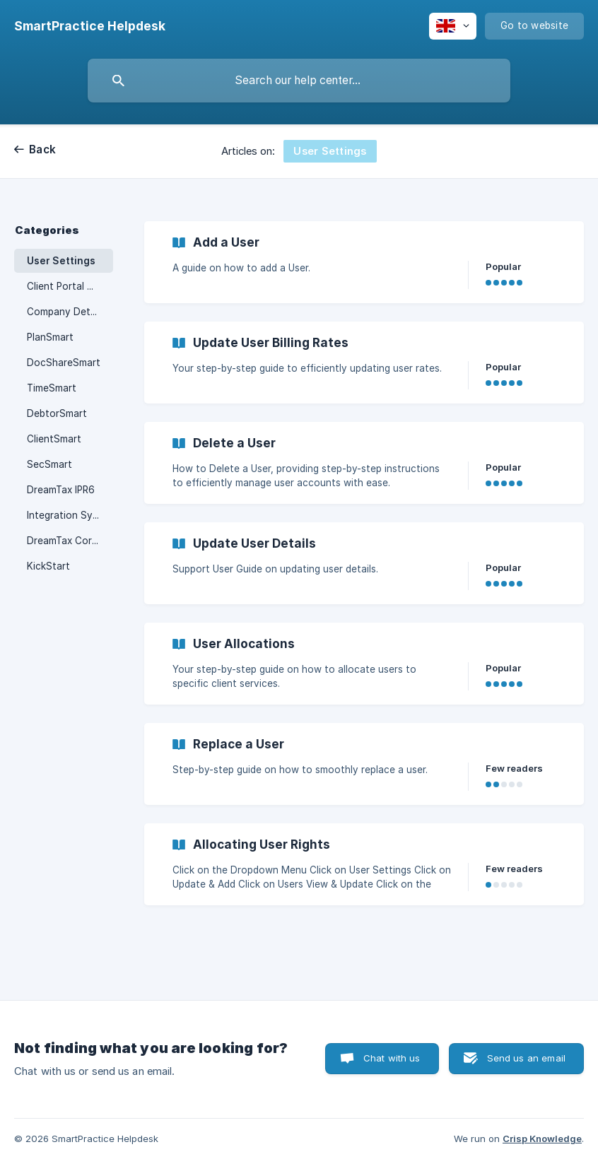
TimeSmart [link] (51, 388)
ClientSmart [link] (54, 439)
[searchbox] (299, 80)
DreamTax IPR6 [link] (61, 489)
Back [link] (42, 149)
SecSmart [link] (49, 464)
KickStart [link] (48, 566)
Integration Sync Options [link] (70, 515)
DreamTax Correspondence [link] (70, 540)
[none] (89, 26)
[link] (364, 262)
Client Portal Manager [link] (70, 286)
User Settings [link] (61, 260)
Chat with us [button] (392, 1058)
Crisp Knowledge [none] (542, 1138)
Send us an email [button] (526, 1058)
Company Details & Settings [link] (70, 311)
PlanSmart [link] (50, 337)
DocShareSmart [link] (63, 362)
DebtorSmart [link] (57, 413)
